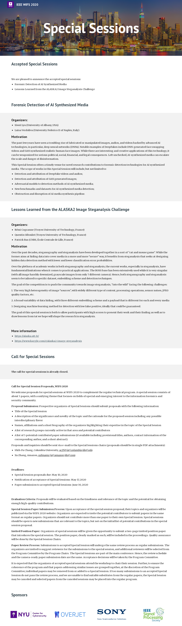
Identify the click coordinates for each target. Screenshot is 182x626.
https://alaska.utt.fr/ (27, 336)
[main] (91, 28)
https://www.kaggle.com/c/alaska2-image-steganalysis (48, 340)
